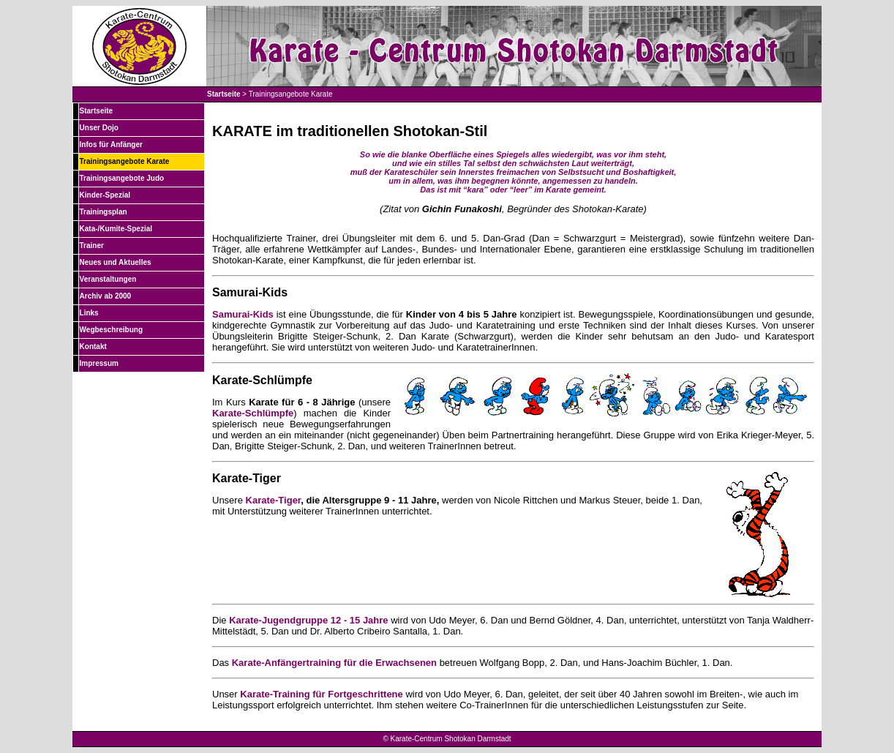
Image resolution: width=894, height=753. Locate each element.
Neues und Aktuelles (115, 262)
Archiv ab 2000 (106, 296)
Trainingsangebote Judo (122, 178)
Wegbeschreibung (111, 330)
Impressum (99, 363)
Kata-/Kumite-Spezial (116, 229)
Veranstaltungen (108, 279)
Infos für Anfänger (111, 145)
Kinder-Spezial (105, 195)
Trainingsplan (103, 212)
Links (89, 313)
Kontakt (93, 346)
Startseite (224, 94)
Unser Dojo (99, 128)
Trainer (92, 245)
